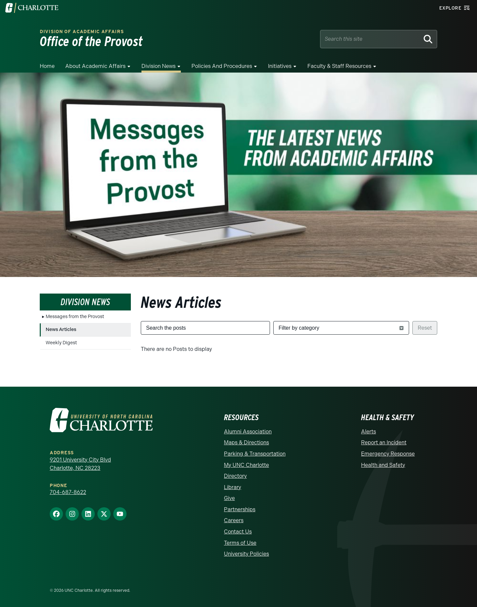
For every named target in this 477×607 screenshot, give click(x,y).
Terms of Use (240, 543)
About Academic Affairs (95, 66)
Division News (158, 66)
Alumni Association (248, 431)
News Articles (61, 329)
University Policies (246, 554)
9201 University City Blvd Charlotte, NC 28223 (80, 464)
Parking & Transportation (255, 454)
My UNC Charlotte (246, 465)
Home (47, 66)
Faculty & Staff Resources (339, 66)
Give (229, 498)
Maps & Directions (246, 442)
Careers (233, 520)
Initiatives (280, 66)
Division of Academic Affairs (82, 31)
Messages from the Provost (75, 316)
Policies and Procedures (221, 66)
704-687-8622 (68, 492)
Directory (235, 476)
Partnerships (239, 509)
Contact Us (238, 531)
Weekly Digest (61, 343)
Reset (425, 328)
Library (232, 487)
